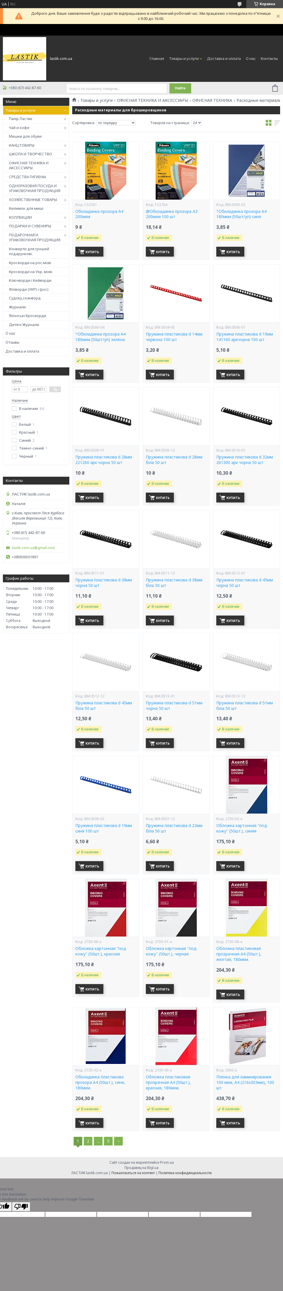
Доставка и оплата (224, 58)
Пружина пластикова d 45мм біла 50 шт (103, 705)
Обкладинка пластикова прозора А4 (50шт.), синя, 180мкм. (100, 1082)
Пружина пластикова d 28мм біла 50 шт (174, 459)
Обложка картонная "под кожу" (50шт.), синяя (241, 828)
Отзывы (12, 342)
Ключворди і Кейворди (30, 280)
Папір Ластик (20, 118)
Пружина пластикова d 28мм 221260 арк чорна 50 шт (103, 459)
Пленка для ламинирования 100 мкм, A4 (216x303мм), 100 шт (245, 1082)
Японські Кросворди (27, 315)
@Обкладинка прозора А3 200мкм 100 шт (172, 214)
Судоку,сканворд (25, 298)
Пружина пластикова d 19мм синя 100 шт (103, 828)
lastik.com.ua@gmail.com (33, 547)
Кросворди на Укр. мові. (31, 271)
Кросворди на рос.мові (30, 262)
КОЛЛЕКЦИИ (20, 217)
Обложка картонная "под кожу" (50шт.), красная (100, 951)
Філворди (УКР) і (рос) (29, 289)
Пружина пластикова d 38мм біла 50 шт (174, 582)
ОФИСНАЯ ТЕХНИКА (212, 100)
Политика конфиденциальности (185, 1172)
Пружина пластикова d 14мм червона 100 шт (174, 337)
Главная (157, 58)
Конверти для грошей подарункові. (29, 251)
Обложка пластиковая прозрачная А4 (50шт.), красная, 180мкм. (168, 1082)
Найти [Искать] (180, 88)
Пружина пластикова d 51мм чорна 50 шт (174, 705)
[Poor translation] (21, 1206)
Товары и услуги (184, 58)
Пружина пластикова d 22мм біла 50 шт (174, 828)
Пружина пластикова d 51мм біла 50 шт (244, 705)
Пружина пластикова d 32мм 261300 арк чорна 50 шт (244, 459)
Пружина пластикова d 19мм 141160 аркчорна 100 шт (244, 337)
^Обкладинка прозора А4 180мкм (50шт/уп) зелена (100, 337)
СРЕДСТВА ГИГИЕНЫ (27, 176)
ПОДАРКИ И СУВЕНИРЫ (30, 226)
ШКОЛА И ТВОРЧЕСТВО (30, 153)
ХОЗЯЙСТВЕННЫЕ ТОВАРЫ (33, 199)
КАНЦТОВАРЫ (21, 145)
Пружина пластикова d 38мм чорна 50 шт (103, 582)
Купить (92, 252)
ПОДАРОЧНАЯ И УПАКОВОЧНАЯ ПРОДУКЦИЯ (34, 237)
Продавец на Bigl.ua (141, 1167)
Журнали (17, 307)
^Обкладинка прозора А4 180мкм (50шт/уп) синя (241, 214)
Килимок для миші (26, 208)
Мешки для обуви (25, 136)
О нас (251, 58)
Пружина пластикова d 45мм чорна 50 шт (244, 582)
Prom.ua (167, 1162)
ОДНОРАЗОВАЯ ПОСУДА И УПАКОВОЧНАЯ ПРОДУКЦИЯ (34, 188)
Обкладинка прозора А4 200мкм (99, 214)
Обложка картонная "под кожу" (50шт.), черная (171, 951)
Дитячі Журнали (24, 324)
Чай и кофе (19, 127)
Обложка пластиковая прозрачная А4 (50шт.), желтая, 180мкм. (238, 954)
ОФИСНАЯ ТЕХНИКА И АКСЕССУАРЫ (29, 165)
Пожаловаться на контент (133, 1172)
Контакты (269, 58)
